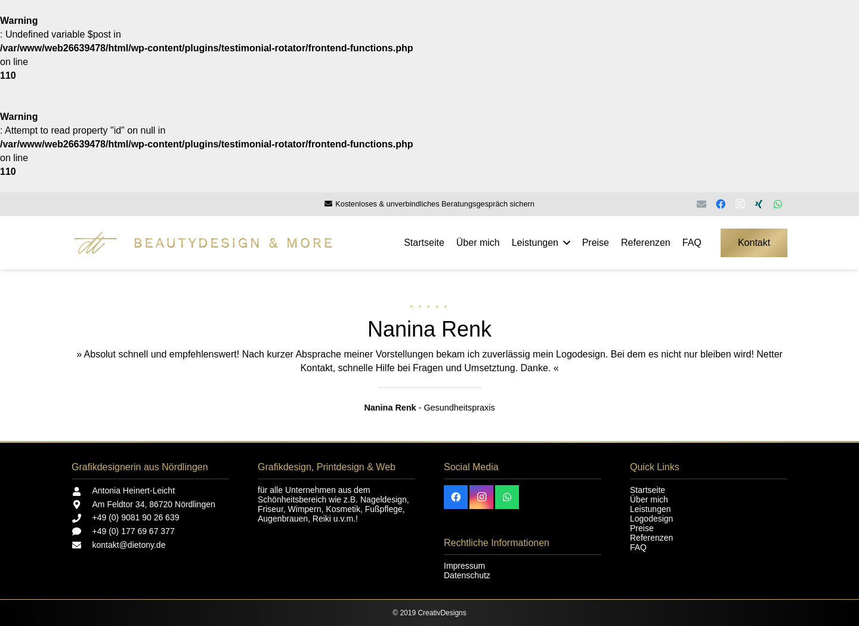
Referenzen (651, 537)
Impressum (464, 566)
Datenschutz (467, 575)
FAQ (638, 547)
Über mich (649, 499)
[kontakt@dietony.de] (82, 545)
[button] (564, 243)
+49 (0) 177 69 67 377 (133, 531)
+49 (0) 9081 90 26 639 (136, 517)
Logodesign (651, 518)
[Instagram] (739, 204)
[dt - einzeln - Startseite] (95, 243)
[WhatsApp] (777, 204)
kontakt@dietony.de (129, 545)
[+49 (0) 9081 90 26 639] (82, 518)
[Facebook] (720, 204)
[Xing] (758, 204)
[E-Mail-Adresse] (701, 204)
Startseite (647, 490)
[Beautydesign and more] (233, 243)
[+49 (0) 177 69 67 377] (82, 531)
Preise (642, 528)
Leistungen (650, 509)
